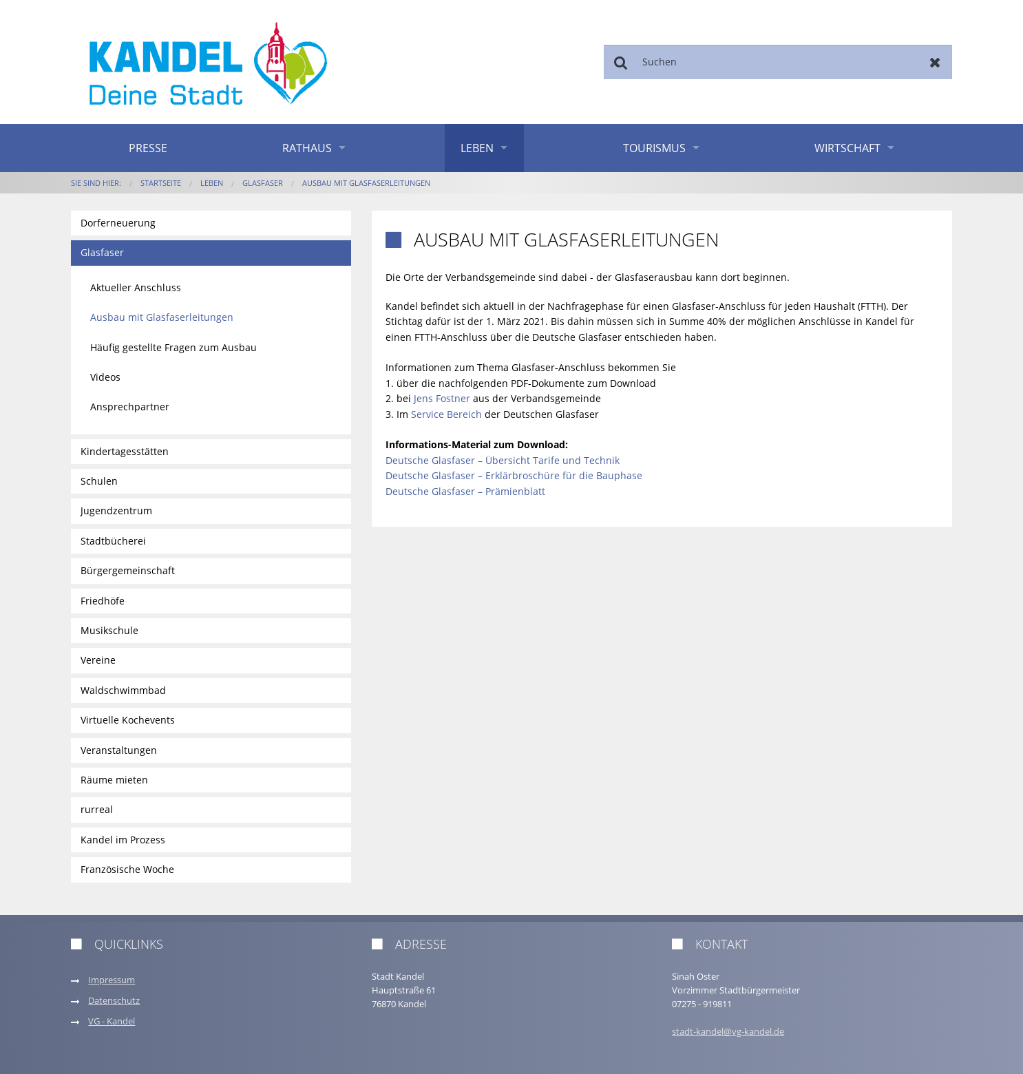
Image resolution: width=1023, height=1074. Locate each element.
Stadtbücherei (113, 540)
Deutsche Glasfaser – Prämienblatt (465, 491)
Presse (148, 148)
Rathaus (307, 148)
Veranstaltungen (119, 750)
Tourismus (654, 148)
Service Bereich (446, 414)
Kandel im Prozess (123, 839)
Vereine (98, 659)
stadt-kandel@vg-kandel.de (728, 1032)
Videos (105, 376)
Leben (477, 148)
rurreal (97, 809)
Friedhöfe (103, 600)
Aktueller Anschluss (135, 287)
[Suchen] (778, 62)
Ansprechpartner (129, 406)
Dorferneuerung (118, 222)
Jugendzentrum (116, 510)
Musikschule (109, 630)
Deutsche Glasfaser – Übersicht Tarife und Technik (503, 460)
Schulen (99, 480)
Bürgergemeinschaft (128, 570)
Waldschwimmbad (123, 690)
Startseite (160, 183)
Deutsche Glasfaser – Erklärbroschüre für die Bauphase (514, 475)
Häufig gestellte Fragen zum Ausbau (173, 347)
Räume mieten (114, 779)
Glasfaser (262, 183)
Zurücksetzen (935, 62)
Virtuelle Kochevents (128, 719)
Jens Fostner (442, 398)
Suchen (621, 62)
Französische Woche (127, 869)
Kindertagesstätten (125, 451)
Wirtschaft (847, 148)
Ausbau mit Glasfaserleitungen (366, 183)
